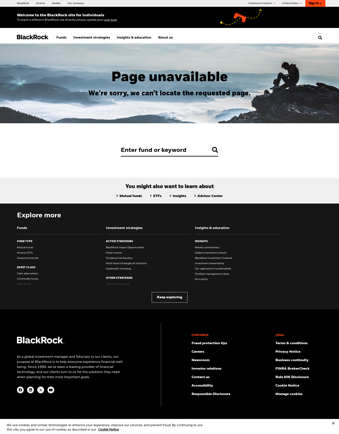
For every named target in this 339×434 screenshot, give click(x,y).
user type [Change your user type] (110, 19)
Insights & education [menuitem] (134, 37)
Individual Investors (261, 3)
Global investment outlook (210, 253)
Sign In (315, 3)
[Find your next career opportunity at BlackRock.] (232, 351)
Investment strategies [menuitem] (91, 37)
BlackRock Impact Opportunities (125, 247)
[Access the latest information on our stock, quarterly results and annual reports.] (232, 368)
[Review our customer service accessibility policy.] (232, 385)
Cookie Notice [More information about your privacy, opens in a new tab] (108, 432)
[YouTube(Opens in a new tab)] (50, 390)
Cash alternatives (27, 273)
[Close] (333, 425)
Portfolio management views (212, 274)
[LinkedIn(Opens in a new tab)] (30, 390)
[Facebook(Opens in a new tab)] (20, 390)
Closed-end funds (27, 258)
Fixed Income (114, 253)
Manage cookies (289, 394)
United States (292, 3)
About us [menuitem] (165, 37)
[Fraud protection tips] (232, 343)
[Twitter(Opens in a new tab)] (40, 390)
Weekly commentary (207, 247)
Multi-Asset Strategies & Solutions (126, 263)
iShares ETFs (25, 253)
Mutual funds (25, 247)
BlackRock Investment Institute (213, 258)
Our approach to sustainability (213, 269)
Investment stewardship (209, 263)
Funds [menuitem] (61, 37)
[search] (319, 38)
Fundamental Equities (119, 258)
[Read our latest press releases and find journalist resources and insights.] (232, 360)
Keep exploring (169, 297)
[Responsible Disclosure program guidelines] (232, 394)
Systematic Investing (118, 269)
